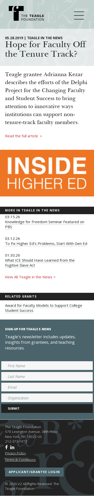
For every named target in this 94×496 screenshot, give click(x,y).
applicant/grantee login (34, 472)
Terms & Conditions (20, 459)
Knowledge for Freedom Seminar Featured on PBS (44, 224)
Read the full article (23, 136)
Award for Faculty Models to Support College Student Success (43, 308)
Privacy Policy (15, 453)
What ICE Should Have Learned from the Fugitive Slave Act (40, 263)
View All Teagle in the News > (30, 276)
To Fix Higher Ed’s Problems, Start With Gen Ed (46, 243)
